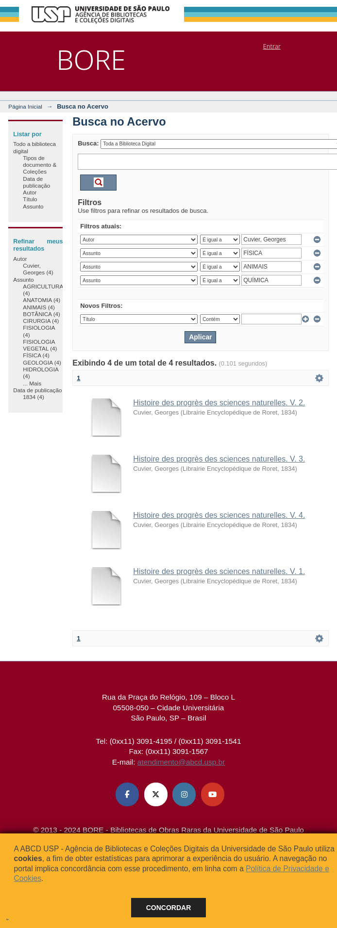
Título (30, 199)
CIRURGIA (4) (41, 321)
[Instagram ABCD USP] (184, 794)
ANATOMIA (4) (41, 300)
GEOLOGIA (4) (42, 362)
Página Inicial (25, 106)
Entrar (272, 46)
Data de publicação (36, 182)
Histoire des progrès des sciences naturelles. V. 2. (219, 403)
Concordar (168, 908)
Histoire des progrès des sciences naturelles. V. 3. (219, 459)
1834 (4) (33, 397)
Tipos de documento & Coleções (39, 165)
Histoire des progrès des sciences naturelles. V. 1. (219, 571)
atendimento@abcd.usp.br (181, 762)
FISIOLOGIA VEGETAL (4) (40, 345)
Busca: (88, 143)
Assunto (33, 206)
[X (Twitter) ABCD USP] (156, 794)
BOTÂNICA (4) (41, 314)
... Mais (32, 383)
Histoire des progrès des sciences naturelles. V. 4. (219, 515)
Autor (29, 192)
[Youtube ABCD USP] (212, 794)
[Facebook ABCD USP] (127, 794)
